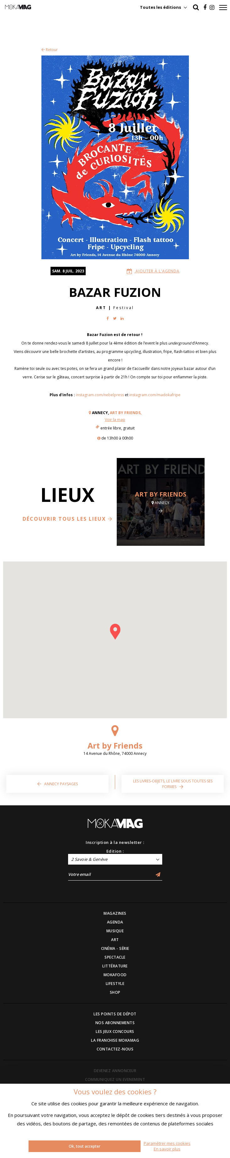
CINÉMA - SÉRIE (115, 948)
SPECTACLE (115, 957)
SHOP (115, 992)
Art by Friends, (126, 412)
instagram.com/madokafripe (154, 394)
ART (115, 939)
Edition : (115, 851)
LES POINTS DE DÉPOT (115, 1014)
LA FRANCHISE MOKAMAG (115, 1040)
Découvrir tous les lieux (68, 518)
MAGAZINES (115, 913)
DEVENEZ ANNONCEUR (115, 1070)
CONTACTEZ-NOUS (115, 1049)
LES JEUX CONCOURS (115, 1031)
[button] (115, 632)
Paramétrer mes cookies (167, 1143)
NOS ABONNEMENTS (115, 1022)
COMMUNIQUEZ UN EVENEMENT (115, 1079)
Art (101, 307)
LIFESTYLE (115, 983)
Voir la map (115, 419)
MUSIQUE (115, 931)
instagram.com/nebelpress (100, 394)
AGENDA (115, 922)
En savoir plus (167, 1149)
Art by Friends (160, 494)
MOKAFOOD (115, 974)
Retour (49, 49)
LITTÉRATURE (115, 966)
